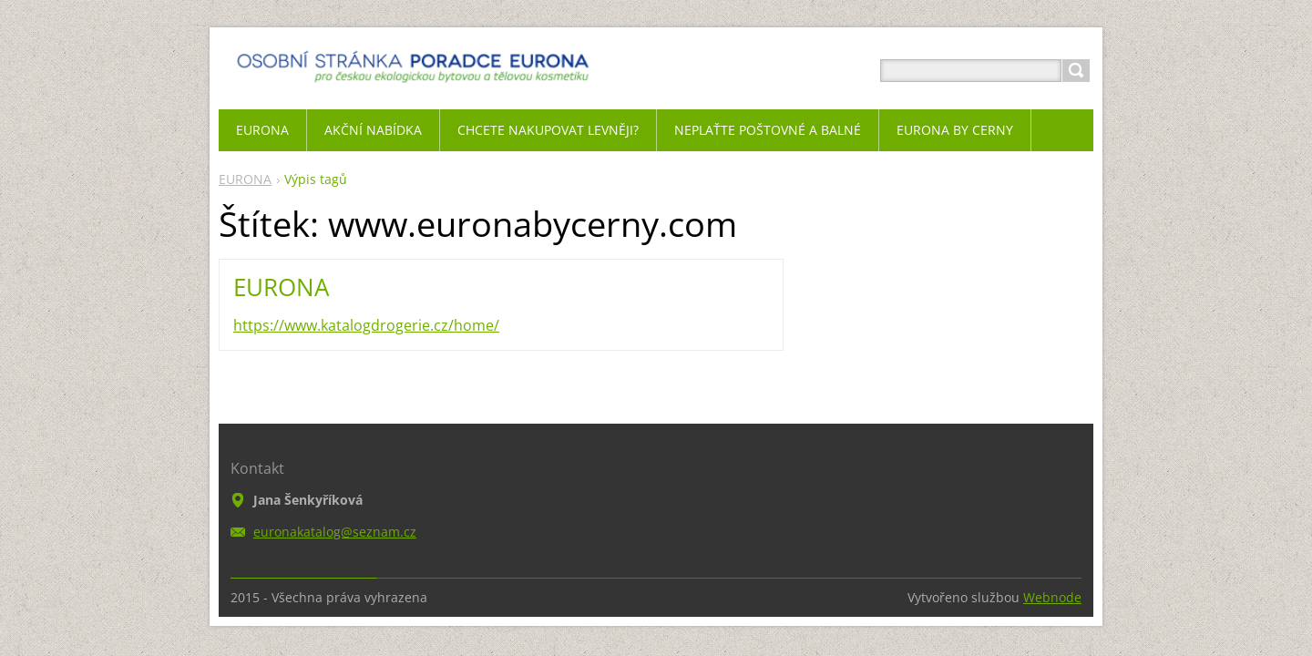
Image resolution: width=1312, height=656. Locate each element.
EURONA (245, 179)
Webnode (1052, 597)
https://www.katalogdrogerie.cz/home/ (366, 325)
